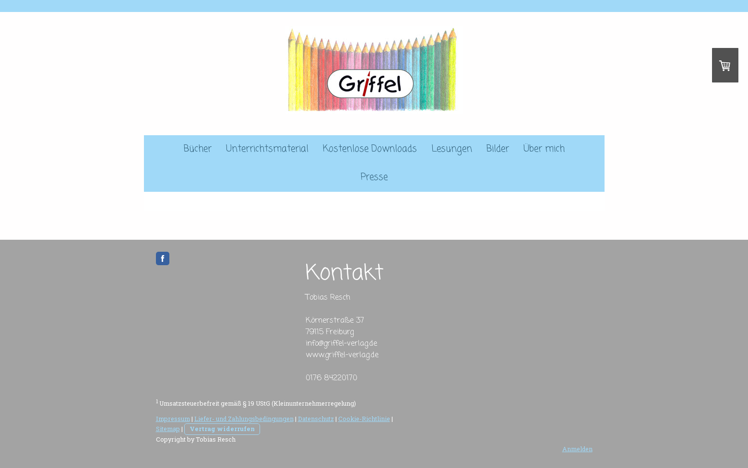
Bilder (498, 149)
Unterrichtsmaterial (267, 149)
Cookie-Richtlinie (364, 418)
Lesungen (451, 149)
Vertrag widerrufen (222, 429)
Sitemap (168, 429)
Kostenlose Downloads (370, 149)
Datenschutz (316, 418)
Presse (374, 177)
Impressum (173, 418)
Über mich (544, 149)
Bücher (198, 149)
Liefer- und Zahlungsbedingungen (244, 418)
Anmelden (577, 449)
